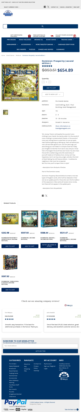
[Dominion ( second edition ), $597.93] (29, 219)
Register (69, 7)
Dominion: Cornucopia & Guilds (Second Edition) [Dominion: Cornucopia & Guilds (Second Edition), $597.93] (10, 283)
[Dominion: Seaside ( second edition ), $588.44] (49, 219)
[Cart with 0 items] (76, 7)
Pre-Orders (11, 40)
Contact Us (54, 7)
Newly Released (25, 40)
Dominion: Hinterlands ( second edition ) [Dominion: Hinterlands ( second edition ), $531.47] (68, 239)
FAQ (25, 366)
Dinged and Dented (45, 49)
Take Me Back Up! (72, 410)
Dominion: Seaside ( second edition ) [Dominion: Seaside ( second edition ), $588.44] (47, 238)
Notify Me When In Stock (49, 245)
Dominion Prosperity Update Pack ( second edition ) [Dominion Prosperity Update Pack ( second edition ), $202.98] (9, 239)
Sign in (62, 7)
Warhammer (12, 44)
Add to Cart (10, 246)
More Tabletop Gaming (45, 44)
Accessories (27, 44)
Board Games (52, 40)
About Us (27, 364)
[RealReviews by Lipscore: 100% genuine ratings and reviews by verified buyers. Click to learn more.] (68, 305)
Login (45, 368)
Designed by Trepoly (35, 404)
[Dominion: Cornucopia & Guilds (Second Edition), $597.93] (10, 262)
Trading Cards (67, 40)
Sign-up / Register (50, 366)
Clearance (60, 49)
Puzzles (32, 49)
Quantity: (45, 79)
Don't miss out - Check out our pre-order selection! (18, 2)
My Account (48, 364)
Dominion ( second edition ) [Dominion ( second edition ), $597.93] (28, 238)
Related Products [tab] (10, 203)
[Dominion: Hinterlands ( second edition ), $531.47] (68, 219)
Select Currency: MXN (11, 7)
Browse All (38, 40)
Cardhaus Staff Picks (66, 44)
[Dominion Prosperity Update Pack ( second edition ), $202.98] (10, 219)
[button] (65, 376)
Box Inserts (21, 49)
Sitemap (36, 370)
